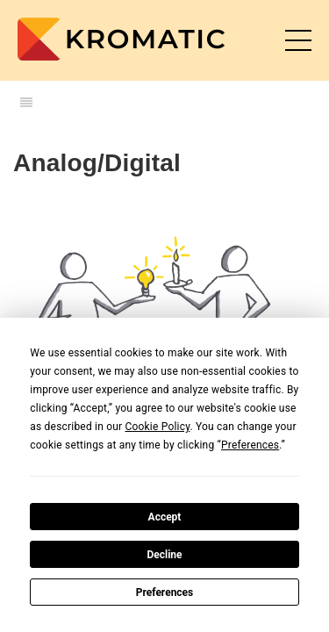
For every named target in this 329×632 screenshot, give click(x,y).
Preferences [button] (250, 445)
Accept (165, 517)
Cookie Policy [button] (157, 426)
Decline (164, 555)
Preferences (165, 592)
